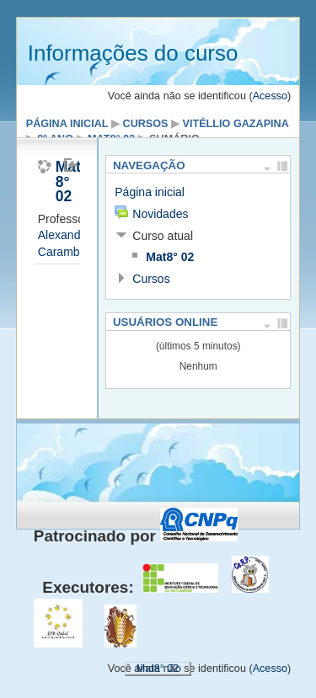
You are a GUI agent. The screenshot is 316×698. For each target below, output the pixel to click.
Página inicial (67, 124)
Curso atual (162, 235)
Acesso (270, 96)
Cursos (146, 124)
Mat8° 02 (170, 257)
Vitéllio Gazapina (236, 124)
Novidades (160, 214)
